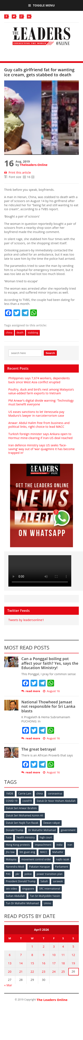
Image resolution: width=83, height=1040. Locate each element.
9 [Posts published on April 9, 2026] (43, 955)
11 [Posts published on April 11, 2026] (63, 955)
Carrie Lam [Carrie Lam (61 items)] (24, 793)
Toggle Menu (41, 5)
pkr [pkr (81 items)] (17, 874)
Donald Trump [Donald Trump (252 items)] (14, 830)
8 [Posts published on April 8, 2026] (32, 955)
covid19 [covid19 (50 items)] (27, 801)
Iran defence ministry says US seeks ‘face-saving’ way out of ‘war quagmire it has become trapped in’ (41, 449)
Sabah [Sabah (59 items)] (44, 881)
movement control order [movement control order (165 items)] (36, 859)
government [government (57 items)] (68, 830)
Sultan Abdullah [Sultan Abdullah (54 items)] (15, 896)
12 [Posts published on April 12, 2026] (73, 955)
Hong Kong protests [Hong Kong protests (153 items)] (18, 845)
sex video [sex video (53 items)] (11, 888)
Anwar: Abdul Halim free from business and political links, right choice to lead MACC (39, 425)
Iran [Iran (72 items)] (69, 845)
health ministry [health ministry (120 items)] (26, 837)
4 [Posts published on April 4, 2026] (63, 946)
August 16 (51, 691)
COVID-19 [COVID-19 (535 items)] (11, 801)
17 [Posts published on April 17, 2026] (54, 963)
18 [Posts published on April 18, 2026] (63, 963)
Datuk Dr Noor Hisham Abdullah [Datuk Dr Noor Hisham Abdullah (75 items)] (56, 801)
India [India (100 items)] (59, 845)
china (9, 332)
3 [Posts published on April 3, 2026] (54, 946)
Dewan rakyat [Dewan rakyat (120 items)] (51, 823)
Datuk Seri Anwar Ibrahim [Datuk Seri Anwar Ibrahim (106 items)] (21, 808)
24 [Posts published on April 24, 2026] (54, 972)
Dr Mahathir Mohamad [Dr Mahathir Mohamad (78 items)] (42, 830)
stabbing (33, 332)
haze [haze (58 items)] (9, 837)
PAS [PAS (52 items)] (8, 874)
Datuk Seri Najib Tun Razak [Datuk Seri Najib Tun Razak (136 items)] (22, 823)
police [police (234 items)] (28, 874)
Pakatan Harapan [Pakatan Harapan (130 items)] (39, 866)
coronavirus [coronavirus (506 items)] (55, 793)
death (20, 332)
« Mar (8, 985)
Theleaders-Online (33, 165)
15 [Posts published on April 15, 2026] (32, 963)
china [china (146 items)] (39, 793)
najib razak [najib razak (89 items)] (62, 859)
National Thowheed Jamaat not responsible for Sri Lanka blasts (48, 706)
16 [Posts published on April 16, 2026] (43, 963)
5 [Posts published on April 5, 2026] (73, 946)
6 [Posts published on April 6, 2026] (9, 955)
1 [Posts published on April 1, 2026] (32, 946)
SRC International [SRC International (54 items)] (49, 888)
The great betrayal (38, 749)
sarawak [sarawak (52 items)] (58, 881)
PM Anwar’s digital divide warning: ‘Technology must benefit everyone (41, 402)
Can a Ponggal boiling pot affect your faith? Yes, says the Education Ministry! (49, 663)
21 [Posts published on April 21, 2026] (21, 972)
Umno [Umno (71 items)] (47, 903)
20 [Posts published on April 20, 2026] (9, 972)
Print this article (17, 172)
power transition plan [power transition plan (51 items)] (50, 874)
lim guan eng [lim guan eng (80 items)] (27, 852)
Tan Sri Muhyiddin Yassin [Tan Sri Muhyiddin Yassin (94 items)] (45, 896)
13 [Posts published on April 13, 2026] (9, 963)
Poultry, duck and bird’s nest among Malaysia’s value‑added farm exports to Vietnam (41, 391)
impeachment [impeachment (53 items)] (43, 845)
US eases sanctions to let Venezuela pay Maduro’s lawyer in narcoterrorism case (36, 414)
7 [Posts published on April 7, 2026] (21, 955)
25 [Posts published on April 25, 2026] (63, 972)
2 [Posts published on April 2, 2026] (43, 946)
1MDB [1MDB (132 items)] (9, 793)
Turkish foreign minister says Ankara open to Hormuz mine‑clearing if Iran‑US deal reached (40, 436)
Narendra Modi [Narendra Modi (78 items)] (15, 866)
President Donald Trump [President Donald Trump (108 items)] (20, 881)
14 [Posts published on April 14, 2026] (21, 963)
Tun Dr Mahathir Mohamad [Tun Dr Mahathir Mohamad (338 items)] (22, 903)
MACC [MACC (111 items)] (43, 852)
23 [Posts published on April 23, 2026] (43, 972)
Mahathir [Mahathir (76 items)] (57, 852)
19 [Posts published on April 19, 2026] (73, 963)
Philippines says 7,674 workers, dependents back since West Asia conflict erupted (39, 380)
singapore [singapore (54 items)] (28, 888)
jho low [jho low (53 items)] (10, 852)
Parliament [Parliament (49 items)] (61, 866)
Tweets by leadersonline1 (26, 620)
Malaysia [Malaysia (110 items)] (11, 859)
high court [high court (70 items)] (46, 837)
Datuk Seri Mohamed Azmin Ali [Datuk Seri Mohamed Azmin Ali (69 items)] (24, 815)
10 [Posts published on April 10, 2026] (54, 955)
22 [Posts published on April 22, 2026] (32, 972)
